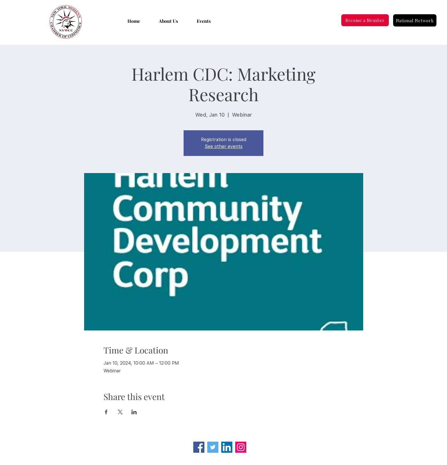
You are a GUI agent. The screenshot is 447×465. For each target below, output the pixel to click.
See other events (224, 146)
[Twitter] (212, 447)
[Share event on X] (120, 412)
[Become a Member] (365, 20)
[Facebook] (198, 447)
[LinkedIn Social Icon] (226, 447)
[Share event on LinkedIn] (134, 412)
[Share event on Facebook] (106, 412)
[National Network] (414, 20)
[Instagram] (240, 447)
